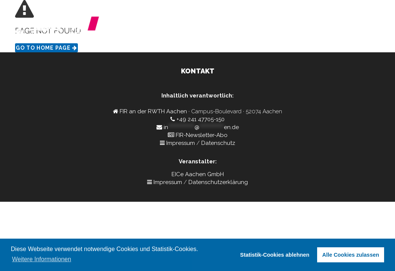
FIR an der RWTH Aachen (153, 111)
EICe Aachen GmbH (198, 174)
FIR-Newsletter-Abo (202, 135)
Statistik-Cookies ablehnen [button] (274, 255)
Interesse (362, 28)
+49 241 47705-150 (200, 119)
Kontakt (328, 28)
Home (210, 28)
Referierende (287, 28)
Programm (243, 28)
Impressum (180, 143)
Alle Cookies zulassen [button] (350, 255)
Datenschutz (218, 143)
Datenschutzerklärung (218, 182)
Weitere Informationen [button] (41, 259)
